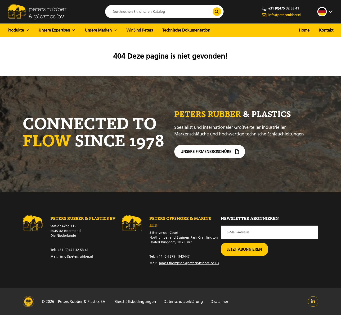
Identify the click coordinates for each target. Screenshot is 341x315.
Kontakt (326, 30)
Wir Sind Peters (139, 30)
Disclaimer (219, 301)
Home (304, 30)
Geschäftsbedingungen (135, 301)
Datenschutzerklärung (183, 301)
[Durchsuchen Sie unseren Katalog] (217, 11)
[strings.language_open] (325, 11)
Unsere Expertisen (57, 30)
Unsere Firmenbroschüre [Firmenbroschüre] (209, 153)
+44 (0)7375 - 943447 (169, 256)
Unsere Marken (101, 30)
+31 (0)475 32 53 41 (69, 249)
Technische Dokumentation (186, 30)
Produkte (18, 30)
